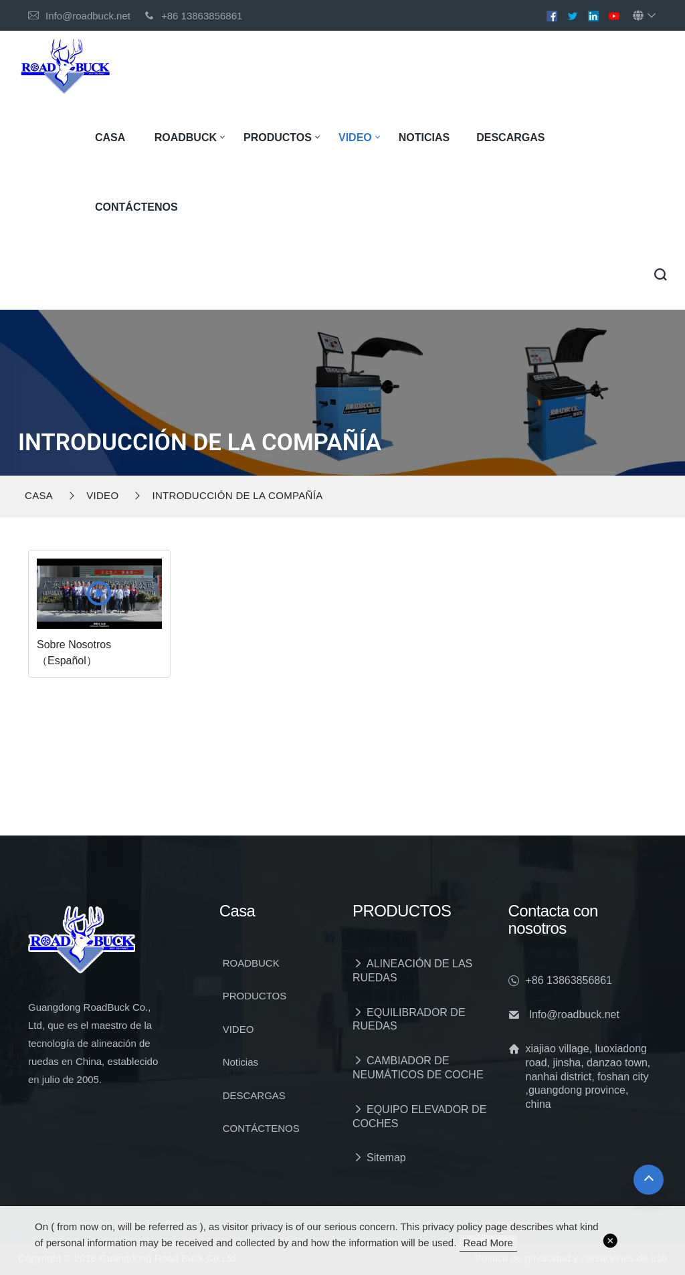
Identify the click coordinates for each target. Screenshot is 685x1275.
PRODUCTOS (277, 137)
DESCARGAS (510, 137)
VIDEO (355, 137)
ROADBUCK (186, 137)
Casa (110, 137)
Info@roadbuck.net (87, 15)
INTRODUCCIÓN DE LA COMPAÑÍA (237, 495)
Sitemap (386, 1157)
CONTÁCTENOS (136, 207)
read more (488, 1242)
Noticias (424, 137)
